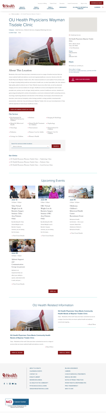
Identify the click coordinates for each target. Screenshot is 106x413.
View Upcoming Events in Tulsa (21, 109)
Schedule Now (96, 3)
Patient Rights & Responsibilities (75, 383)
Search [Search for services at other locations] (56, 146)
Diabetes (31, 117)
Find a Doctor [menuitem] (36, 8)
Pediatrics (13, 132)
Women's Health (34, 136)
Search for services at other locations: (21, 143)
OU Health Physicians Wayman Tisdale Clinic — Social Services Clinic (31, 165)
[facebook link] (4, 383)
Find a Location (15, 14)
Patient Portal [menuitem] (53, 3)
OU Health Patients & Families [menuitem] (80, 8)
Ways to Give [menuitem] (84, 3)
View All (53, 291)
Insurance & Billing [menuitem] (42, 3)
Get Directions (74, 48)
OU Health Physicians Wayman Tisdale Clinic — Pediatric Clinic (29, 162)
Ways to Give (69, 388)
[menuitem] (102, 7)
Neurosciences (33, 128)
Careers (67, 371)
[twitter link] (7, 383)
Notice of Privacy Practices (74, 380)
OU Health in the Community (39, 383)
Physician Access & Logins (38, 386)
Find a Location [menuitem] (50, 8)
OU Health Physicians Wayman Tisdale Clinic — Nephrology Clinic (30, 159)
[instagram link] (10, 383)
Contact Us (33, 374)
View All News (64, 352)
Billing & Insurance (71, 368)
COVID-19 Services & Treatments (75, 374)
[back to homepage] (9, 14)
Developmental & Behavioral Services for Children (17, 119)
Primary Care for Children (53, 132)
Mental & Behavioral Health (16, 124)
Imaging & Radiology (54, 117)
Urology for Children (16, 136)
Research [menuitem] (62, 7)
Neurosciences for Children (53, 128)
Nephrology (51, 123)
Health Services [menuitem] (22, 8)
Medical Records (70, 377)
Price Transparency (71, 386)
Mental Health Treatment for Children (36, 124)
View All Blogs (17, 352)
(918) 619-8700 (73, 52)
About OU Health (35, 368)
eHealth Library (35, 377)
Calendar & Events (36, 371)
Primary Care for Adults (36, 132)
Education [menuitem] (62, 3)
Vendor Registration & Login (39, 388)
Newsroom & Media (36, 380)
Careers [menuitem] (97, 7)
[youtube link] (12, 383)
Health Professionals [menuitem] (73, 3)
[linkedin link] (15, 383)
